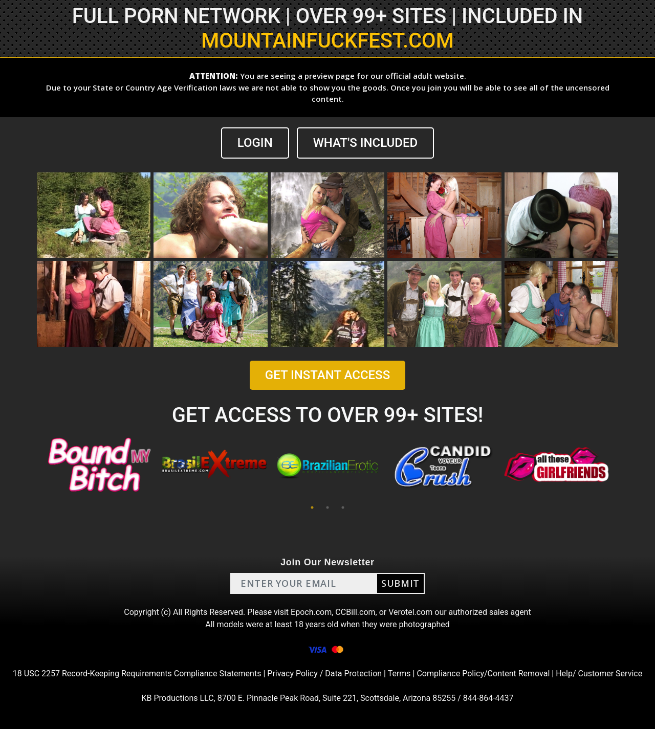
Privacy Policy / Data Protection (324, 673)
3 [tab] (343, 507)
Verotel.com (410, 612)
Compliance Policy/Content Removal (483, 673)
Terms (399, 673)
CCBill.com (355, 612)
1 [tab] (312, 507)
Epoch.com (311, 612)
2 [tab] (327, 507)
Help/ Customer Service (599, 673)
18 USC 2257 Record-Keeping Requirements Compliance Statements (137, 673)
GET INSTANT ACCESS (327, 375)
